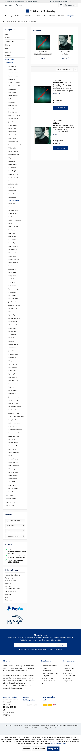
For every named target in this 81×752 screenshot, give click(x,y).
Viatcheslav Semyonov (15, 429)
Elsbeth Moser (12, 321)
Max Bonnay (12, 89)
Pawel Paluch (12, 357)
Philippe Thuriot (13, 459)
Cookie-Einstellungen (12, 575)
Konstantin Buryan (13, 96)
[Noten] (17, 16)
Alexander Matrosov (14, 305)
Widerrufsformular (48, 681)
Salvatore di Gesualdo (14, 145)
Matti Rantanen (12, 377)
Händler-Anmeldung (49, 666)
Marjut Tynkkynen (13, 465)
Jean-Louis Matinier (14, 302)
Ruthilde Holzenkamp (14, 220)
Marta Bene (11, 79)
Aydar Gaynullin (13, 184)
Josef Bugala (12, 92)
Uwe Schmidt (12, 410)
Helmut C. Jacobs (13, 243)
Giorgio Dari (12, 128)
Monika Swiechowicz (14, 456)
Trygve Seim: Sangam (43, 53)
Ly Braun (11, 99)
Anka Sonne (11, 439)
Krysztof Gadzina (13, 181)
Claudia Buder (12, 105)
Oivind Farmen (12, 164)
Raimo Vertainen (13, 472)
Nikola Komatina (13, 262)
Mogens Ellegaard (13, 158)
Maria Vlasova (12, 479)
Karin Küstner (12, 272)
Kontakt (8, 584)
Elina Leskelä (12, 285)
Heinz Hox (11, 223)
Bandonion (11, 495)
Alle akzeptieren (39, 749)
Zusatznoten (9, 41)
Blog (6, 34)
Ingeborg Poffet (13, 374)
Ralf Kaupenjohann (13, 259)
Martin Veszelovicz (13, 475)
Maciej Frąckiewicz (13, 174)
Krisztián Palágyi (13, 354)
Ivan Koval (11, 266)
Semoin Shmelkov (13, 436)
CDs (6, 49)
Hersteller (10, 526)
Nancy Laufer (12, 276)
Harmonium (11, 499)
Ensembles (11, 506)
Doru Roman (12, 384)
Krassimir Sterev (13, 443)
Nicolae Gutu (12, 197)
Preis (8, 531)
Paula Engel (11, 161)
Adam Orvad (12, 348)
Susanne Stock (12, 446)
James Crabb (12, 122)
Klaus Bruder (12, 102)
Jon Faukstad (12, 168)
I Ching (65, 53)
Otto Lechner (12, 279)
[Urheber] (60, 16)
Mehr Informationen (58, 743)
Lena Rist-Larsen (13, 380)
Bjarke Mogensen (13, 315)
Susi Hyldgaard (12, 230)
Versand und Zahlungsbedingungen (13, 587)
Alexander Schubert (14, 413)
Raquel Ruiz (11, 387)
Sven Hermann (12, 207)
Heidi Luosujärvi (13, 298)
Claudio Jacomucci (13, 246)
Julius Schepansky (13, 397)
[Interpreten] (71, 16)
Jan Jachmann (12, 240)
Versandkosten (36, 726)
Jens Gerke (11, 187)
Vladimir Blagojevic (14, 82)
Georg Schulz (12, 420)
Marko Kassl (12, 256)
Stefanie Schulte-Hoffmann (16, 416)
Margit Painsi (12, 361)
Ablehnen (26, 749)
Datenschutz (9, 594)
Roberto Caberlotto (14, 109)
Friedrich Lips (12, 292)
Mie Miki (10, 312)
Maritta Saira (12, 393)
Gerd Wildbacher (13, 488)
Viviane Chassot (13, 118)
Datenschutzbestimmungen (32, 650)
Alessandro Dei (12, 135)
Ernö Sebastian (12, 426)
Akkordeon (11, 63)
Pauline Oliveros (13, 344)
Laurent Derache (13, 141)
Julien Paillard (12, 351)
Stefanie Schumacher (14, 423)
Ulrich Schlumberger (14, 407)
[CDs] (44, 16)
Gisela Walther (12, 482)
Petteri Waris (12, 485)
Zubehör (8, 52)
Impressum (9, 600)
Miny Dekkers (12, 138)
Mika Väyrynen (12, 469)
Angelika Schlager (13, 403)
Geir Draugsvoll (13, 151)
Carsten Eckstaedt (13, 154)
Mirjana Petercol (13, 367)
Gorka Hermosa (13, 210)
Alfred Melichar (13, 308)
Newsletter (68, 671)
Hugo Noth (11, 341)
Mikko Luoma (12, 295)
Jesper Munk (12, 328)
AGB (6, 597)
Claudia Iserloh (12, 236)
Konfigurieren (53, 749)
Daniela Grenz (12, 194)
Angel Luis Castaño (14, 115)
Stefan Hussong (13, 226)
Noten (7, 38)
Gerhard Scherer (13, 400)
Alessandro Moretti (14, 318)
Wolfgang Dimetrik (13, 148)
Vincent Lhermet (13, 282)
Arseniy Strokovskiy (14, 452)
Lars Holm (11, 217)
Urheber (8, 56)
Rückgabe (45, 676)
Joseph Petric (12, 371)
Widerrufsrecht (10, 591)
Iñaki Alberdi (12, 66)
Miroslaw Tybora (13, 462)
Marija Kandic (12, 253)
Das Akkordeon (10, 581)
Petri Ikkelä (11, 233)
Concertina (11, 502)
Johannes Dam (12, 125)
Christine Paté (12, 364)
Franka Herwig (12, 213)
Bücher (7, 45)
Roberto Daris (12, 132)
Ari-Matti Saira (12, 390)
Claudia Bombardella (14, 86)
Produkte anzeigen (15, 536)
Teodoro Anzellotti (13, 73)
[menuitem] (70, 5)
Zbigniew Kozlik (12, 269)
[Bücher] (37, 16)
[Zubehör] (51, 16)
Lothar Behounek (13, 76)
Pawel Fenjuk (12, 171)
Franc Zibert (12, 492)
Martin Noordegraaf (14, 338)
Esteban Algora (12, 69)
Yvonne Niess (12, 335)
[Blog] (10, 16)
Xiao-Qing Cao (12, 112)
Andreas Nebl (12, 331)
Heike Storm (12, 449)
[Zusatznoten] (27, 16)
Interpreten (9, 59)
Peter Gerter (12, 190)
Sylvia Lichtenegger (14, 289)
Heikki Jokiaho (12, 249)
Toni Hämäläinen (13, 200)
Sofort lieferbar (14, 521)
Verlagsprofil (9, 578)
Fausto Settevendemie (15, 433)
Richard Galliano (13, 177)
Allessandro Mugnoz (14, 325)
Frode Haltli (11, 204)
